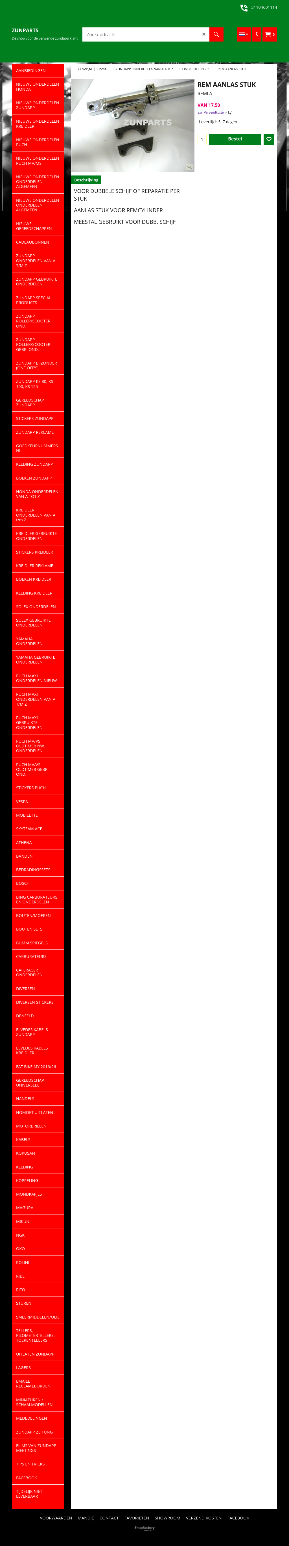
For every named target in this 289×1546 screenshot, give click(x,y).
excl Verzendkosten (211, 112)
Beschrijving (86, 180)
